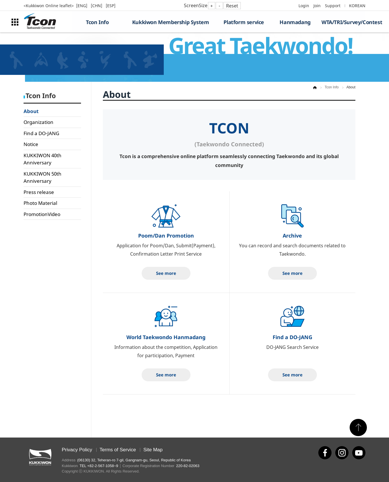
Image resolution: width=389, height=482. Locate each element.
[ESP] (110, 5)
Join (317, 5)
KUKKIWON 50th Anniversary (42, 177)
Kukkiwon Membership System (170, 22)
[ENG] (82, 5)
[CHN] (97, 5)
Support (332, 5)
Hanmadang (295, 22)
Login (304, 5)
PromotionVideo (42, 214)
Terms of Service (118, 449)
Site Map (153, 449)
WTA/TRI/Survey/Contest (343, 22)
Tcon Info (97, 22)
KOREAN (357, 5)
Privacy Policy (77, 449)
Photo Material (40, 203)
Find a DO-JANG (41, 133)
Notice (31, 144)
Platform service (244, 22)
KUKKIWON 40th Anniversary (42, 159)
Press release (39, 192)
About (31, 111)
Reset (232, 6)
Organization (38, 122)
